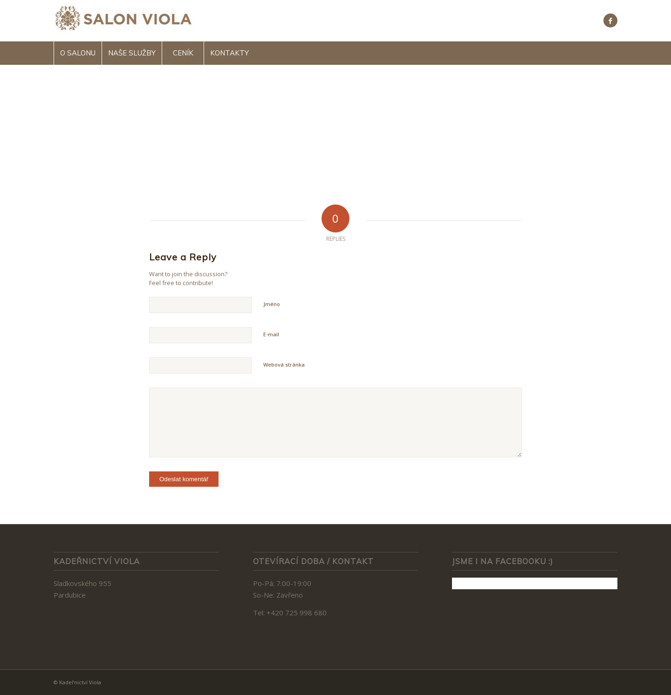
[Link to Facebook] (610, 20)
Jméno (271, 303)
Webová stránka (284, 364)
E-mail (271, 334)
